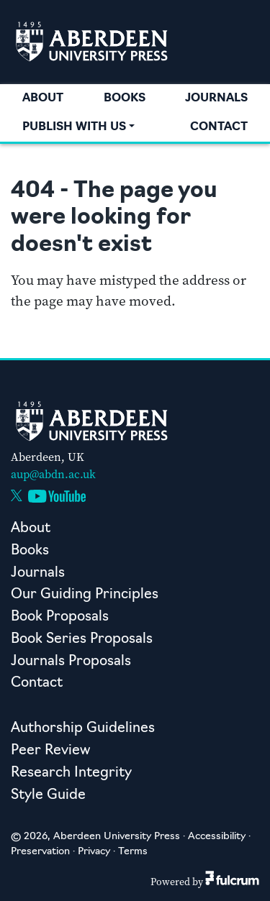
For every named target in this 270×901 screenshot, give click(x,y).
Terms (133, 851)
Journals (216, 98)
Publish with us (74, 127)
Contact (219, 127)
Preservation (40, 851)
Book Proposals (60, 617)
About (42, 98)
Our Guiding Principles (84, 595)
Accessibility (217, 836)
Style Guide (48, 795)
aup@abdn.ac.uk (53, 474)
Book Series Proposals (82, 639)
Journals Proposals (71, 662)
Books (124, 98)
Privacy (94, 851)
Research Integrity (71, 773)
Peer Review (50, 751)
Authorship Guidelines (83, 729)
